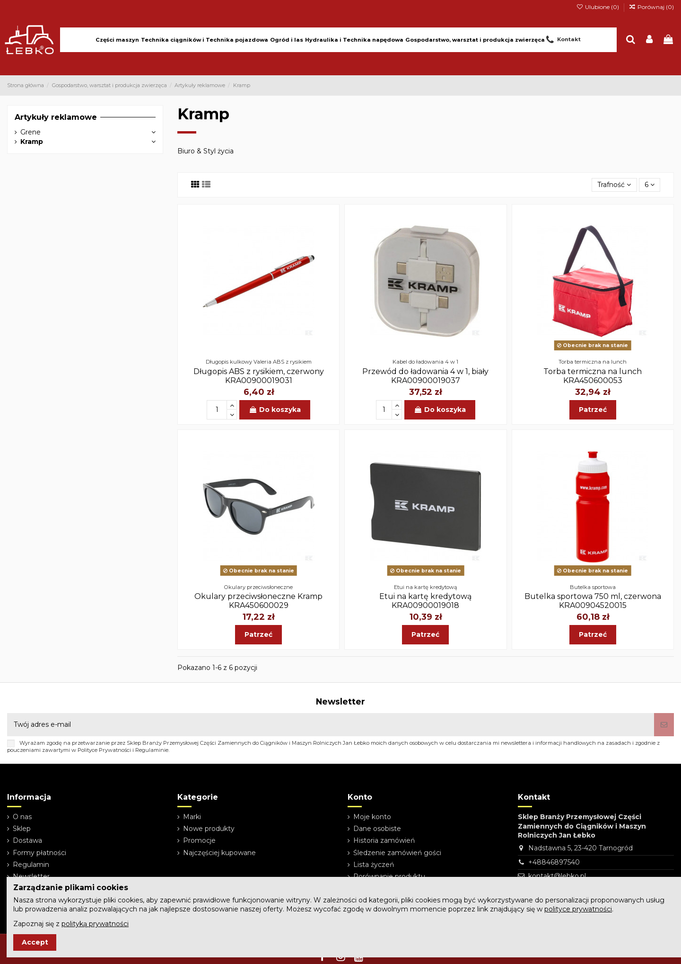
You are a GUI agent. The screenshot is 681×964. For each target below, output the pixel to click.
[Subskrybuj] (664, 724)
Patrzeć (593, 409)
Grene (30, 132)
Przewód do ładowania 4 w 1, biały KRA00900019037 (425, 376)
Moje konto (372, 816)
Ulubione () (598, 6)
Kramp (31, 141)
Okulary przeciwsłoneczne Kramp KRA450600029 (258, 601)
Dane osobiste (377, 828)
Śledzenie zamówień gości (397, 852)
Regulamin (31, 864)
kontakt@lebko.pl (557, 876)
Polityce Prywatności (104, 750)
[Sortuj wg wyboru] (614, 185)
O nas (22, 816)
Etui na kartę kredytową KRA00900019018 (425, 601)
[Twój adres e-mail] (330, 724)
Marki (192, 816)
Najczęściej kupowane (219, 852)
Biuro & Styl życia (205, 151)
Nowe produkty (209, 828)
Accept (35, 942)
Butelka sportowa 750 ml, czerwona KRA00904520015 (592, 601)
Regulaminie (151, 750)
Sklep (22, 828)
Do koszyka (275, 409)
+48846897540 (554, 862)
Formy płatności (39, 852)
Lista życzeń (373, 864)
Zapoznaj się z (71, 923)
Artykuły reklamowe (56, 117)
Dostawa (27, 840)
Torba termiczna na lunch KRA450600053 (592, 376)
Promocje (199, 840)
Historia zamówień (384, 840)
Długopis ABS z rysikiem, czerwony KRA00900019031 (258, 376)
